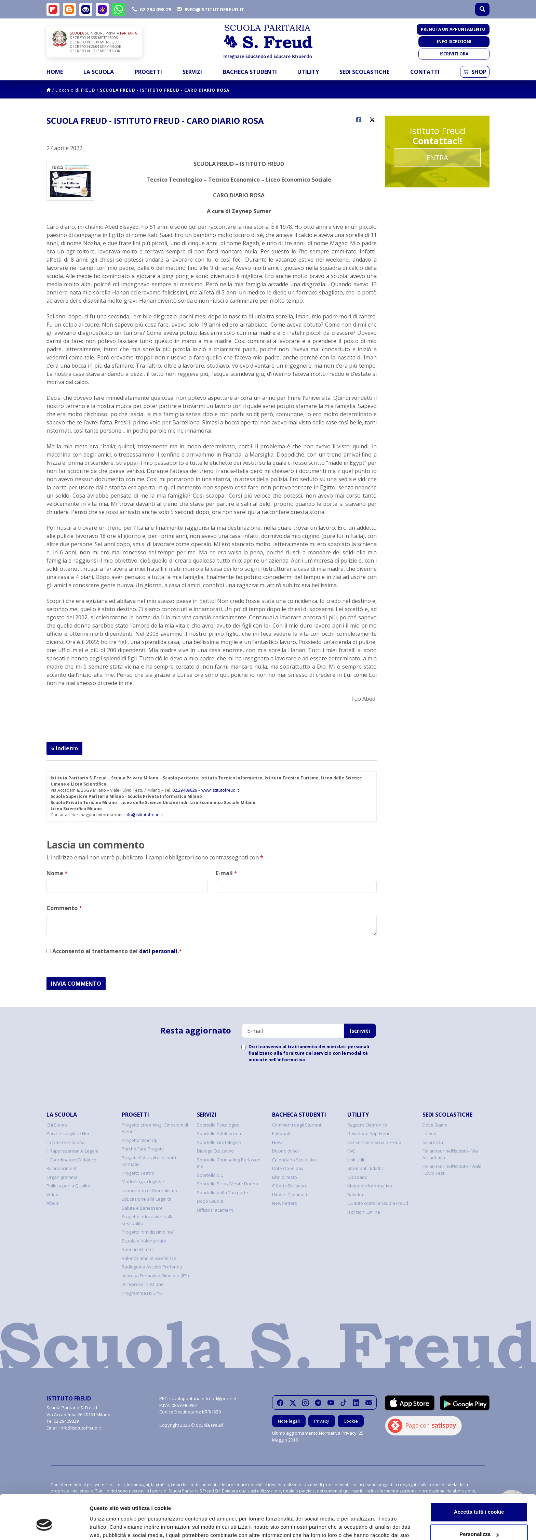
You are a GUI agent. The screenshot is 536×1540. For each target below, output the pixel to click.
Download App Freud (369, 1133)
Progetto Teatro (138, 1173)
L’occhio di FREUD (75, 90)
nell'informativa (286, 1059)
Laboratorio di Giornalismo (149, 1190)
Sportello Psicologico (218, 1125)
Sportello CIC (210, 1175)
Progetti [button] (148, 72)
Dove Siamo (435, 1125)
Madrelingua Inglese (143, 1182)
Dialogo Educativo (215, 1151)
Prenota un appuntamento (453, 29)
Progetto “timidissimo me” (148, 1232)
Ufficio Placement (215, 1210)
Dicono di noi (285, 1151)
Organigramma (62, 1177)
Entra (437, 157)
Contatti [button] (425, 72)
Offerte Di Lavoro (290, 1186)
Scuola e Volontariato (144, 1241)
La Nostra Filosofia (65, 1142)
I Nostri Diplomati (289, 1195)
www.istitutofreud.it (220, 790)
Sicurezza (433, 1142)
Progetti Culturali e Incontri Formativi (149, 1161)
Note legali (289, 1421)
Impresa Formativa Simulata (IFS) (155, 1276)
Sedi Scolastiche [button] (364, 72)
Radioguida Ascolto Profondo (152, 1267)
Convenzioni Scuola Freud (374, 1142)
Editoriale (282, 1133)
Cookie (351, 1421)
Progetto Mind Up (140, 1140)
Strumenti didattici (366, 1168)
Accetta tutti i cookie (479, 1476)
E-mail (226, 873)
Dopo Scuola (210, 1201)
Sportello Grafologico (219, 1142)
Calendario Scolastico (294, 1160)
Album (52, 1203)
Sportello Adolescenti (219, 1133)
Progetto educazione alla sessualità (148, 1219)
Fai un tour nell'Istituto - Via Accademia (450, 1154)
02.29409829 (184, 790)
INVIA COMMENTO (76, 983)
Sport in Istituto (137, 1249)
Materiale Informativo (369, 1186)
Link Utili (355, 1160)
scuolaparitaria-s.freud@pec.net (203, 1398)
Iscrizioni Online (363, 1212)
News (278, 1142)
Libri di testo (284, 1177)
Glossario (357, 1177)
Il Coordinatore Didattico (71, 1160)
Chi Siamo (56, 1125)
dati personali (158, 951)
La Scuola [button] (98, 72)
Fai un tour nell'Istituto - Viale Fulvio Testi (452, 1169)
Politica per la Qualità (68, 1186)
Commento (64, 908)
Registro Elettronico (367, 1125)
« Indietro (64, 748)
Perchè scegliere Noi (67, 1133)
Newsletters (284, 1203)
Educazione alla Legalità (147, 1199)
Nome (57, 873)
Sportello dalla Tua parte (222, 1192)
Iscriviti (360, 1031)
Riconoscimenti (62, 1168)
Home (54, 72)
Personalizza (479, 1498)
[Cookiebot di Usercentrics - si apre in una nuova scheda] (44, 1527)
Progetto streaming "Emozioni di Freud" (155, 1128)
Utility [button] (308, 72)
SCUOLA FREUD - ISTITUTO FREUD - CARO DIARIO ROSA (164, 90)
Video (52, 1195)
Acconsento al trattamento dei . (114, 951)
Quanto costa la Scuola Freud (377, 1203)
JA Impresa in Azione (143, 1284)
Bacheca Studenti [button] (250, 72)
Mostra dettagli (108, 1526)
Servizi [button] (192, 72)
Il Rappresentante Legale (72, 1151)
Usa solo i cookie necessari (478, 1521)
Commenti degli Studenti (297, 1125)
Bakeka (355, 1195)
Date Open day (288, 1168)
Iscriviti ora (454, 54)
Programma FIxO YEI (142, 1293)
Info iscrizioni (454, 41)
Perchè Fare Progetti (143, 1149)
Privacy (321, 1421)
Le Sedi (430, 1133)
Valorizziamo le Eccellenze (149, 1258)
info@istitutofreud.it (143, 815)
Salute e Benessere (142, 1208)
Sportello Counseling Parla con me (228, 1163)
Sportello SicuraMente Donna (227, 1184)
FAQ (351, 1151)
